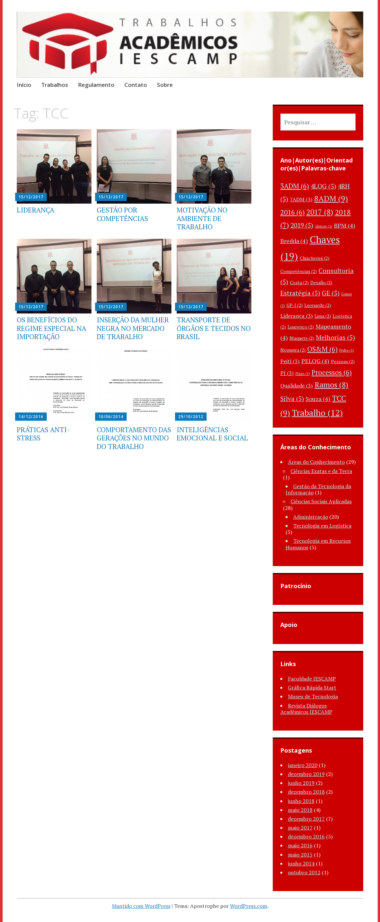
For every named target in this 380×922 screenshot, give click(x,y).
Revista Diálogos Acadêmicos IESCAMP (306, 708)
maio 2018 (300, 809)
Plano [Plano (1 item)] (302, 373)
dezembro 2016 (306, 836)
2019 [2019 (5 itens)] (302, 225)
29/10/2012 (190, 416)
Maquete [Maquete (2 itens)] (302, 338)
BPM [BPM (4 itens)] (344, 225)
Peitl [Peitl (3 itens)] (290, 361)
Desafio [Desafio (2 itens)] (321, 282)
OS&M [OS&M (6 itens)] (322, 349)
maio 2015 (300, 854)
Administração (310, 516)
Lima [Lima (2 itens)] (323, 316)
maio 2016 (300, 845)
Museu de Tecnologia (313, 696)
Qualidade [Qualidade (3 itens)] (296, 385)
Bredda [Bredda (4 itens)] (294, 241)
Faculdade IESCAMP (312, 678)
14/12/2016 (30, 416)
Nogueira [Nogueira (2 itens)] (293, 350)
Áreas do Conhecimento (316, 461)
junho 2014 (301, 863)
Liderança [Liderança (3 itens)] (296, 315)
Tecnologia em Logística (322, 525)
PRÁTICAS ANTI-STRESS (43, 433)
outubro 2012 (304, 872)
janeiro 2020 (302, 765)
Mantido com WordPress (141, 906)
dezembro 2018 (306, 791)
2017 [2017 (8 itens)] (319, 212)
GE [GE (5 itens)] (331, 293)
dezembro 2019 (306, 774)
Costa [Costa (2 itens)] (299, 282)
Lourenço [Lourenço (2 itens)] (301, 327)
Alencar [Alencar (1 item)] (323, 226)
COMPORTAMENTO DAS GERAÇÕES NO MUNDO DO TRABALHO (134, 438)
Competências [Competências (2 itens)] (298, 271)
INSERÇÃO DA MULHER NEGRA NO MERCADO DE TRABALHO (133, 328)
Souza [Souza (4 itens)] (318, 399)
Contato (135, 84)
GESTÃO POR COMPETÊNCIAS (122, 214)
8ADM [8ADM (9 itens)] (331, 198)
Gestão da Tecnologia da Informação (318, 489)
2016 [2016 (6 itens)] (292, 212)
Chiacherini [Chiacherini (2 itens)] (314, 258)
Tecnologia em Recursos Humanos (318, 544)
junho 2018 (301, 801)
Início (24, 84)
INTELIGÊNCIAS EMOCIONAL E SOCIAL (212, 433)
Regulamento (96, 84)
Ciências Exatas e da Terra (321, 471)
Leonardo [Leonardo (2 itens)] (317, 305)
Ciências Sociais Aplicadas (321, 501)
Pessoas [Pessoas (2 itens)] (343, 361)
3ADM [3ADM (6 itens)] (294, 185)
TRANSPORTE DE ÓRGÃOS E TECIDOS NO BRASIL (214, 328)
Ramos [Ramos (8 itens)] (331, 385)
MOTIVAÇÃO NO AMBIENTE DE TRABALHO (202, 218)
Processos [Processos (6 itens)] (332, 372)
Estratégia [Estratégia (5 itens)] (300, 293)
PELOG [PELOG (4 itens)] (315, 361)
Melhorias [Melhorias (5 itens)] (335, 337)
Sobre (165, 84)
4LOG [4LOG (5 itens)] (323, 186)
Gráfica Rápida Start (312, 687)
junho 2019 (301, 782)
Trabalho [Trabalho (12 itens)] (317, 412)
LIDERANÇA (35, 209)
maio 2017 (300, 827)
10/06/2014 (110, 416)
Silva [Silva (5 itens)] (292, 398)
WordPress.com (248, 906)
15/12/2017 (30, 197)
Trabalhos (54, 84)
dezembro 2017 (306, 818)
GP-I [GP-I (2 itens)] (295, 305)
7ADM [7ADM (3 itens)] (301, 199)
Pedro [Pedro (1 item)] (346, 350)
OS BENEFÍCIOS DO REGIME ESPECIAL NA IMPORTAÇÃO (51, 328)
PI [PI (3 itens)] (287, 373)
